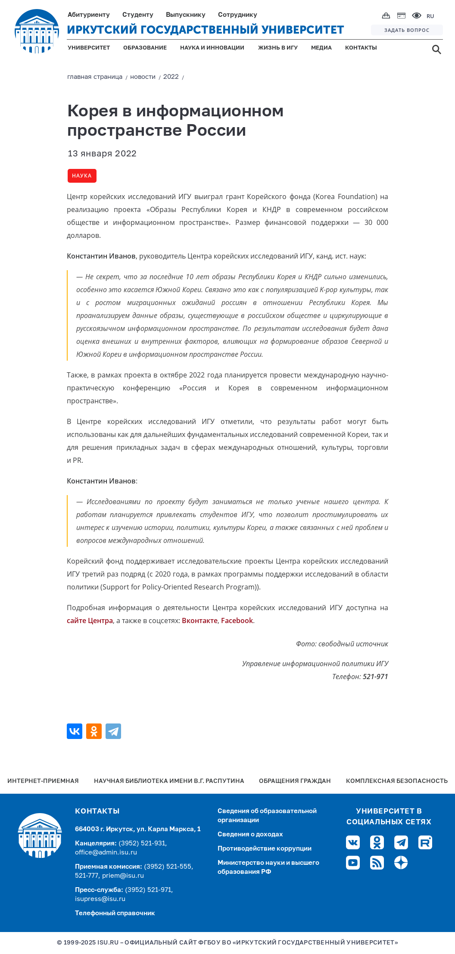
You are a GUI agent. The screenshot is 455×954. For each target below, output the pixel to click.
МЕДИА (321, 48)
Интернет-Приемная (43, 781)
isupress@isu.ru (100, 899)
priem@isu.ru (123, 876)
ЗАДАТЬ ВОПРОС (407, 30)
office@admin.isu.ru (106, 852)
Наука (82, 175)
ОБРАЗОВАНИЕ (145, 48)
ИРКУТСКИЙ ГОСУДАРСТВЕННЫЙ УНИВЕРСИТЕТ (205, 30)
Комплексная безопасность (397, 781)
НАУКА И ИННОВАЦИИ (212, 48)
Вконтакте (200, 620)
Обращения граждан (295, 781)
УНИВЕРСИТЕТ (89, 48)
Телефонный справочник (115, 913)
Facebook (237, 620)
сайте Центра (90, 620)
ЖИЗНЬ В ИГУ (278, 48)
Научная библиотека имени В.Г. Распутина (169, 781)
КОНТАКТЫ (361, 48)
